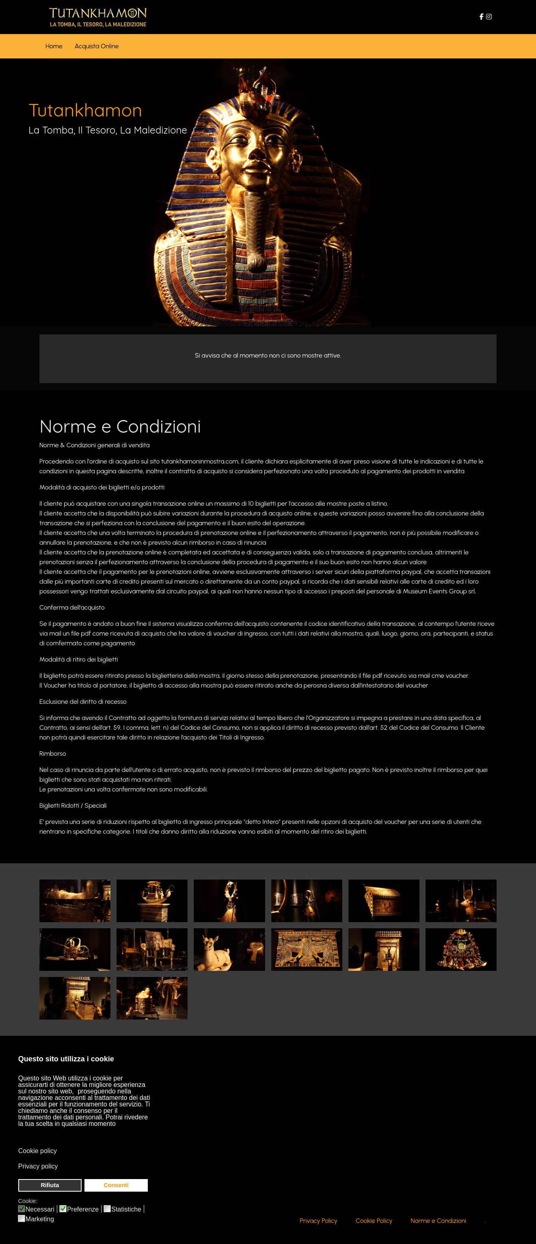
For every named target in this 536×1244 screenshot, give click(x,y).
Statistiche (126, 1209)
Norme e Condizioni (439, 1222)
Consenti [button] (116, 1185)
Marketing (40, 1219)
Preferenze (83, 1209)
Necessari (40, 1209)
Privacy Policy (318, 1222)
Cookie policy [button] (37, 1150)
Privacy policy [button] (38, 1166)
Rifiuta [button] (50, 1185)
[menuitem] (54, 46)
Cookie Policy (374, 1222)
